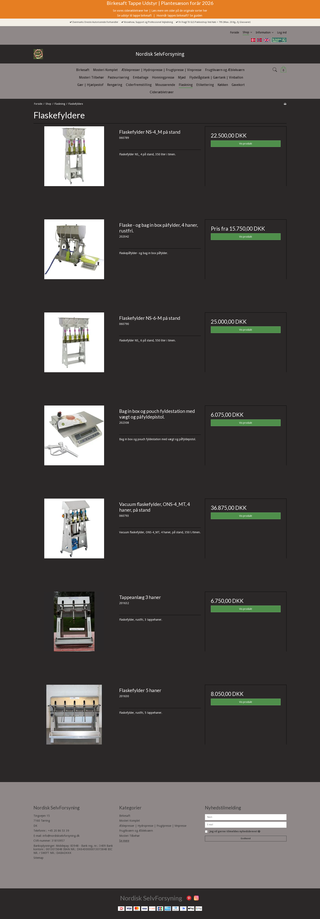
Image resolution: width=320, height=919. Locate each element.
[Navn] (246, 816)
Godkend (246, 838)
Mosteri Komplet (129, 820)
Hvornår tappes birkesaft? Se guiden (180, 15)
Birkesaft (124, 815)
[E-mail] (246, 824)
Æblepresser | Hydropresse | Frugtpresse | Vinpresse (152, 825)
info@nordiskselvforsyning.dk (61, 835)
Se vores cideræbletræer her (130, 10)
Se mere (124, 840)
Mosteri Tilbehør (129, 835)
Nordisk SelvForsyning (160, 54)
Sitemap (38, 857)
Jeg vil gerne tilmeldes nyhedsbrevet (235, 831)
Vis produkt (245, 143)
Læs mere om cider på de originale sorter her (179, 10)
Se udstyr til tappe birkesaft (134, 15)
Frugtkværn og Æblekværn (136, 830)
